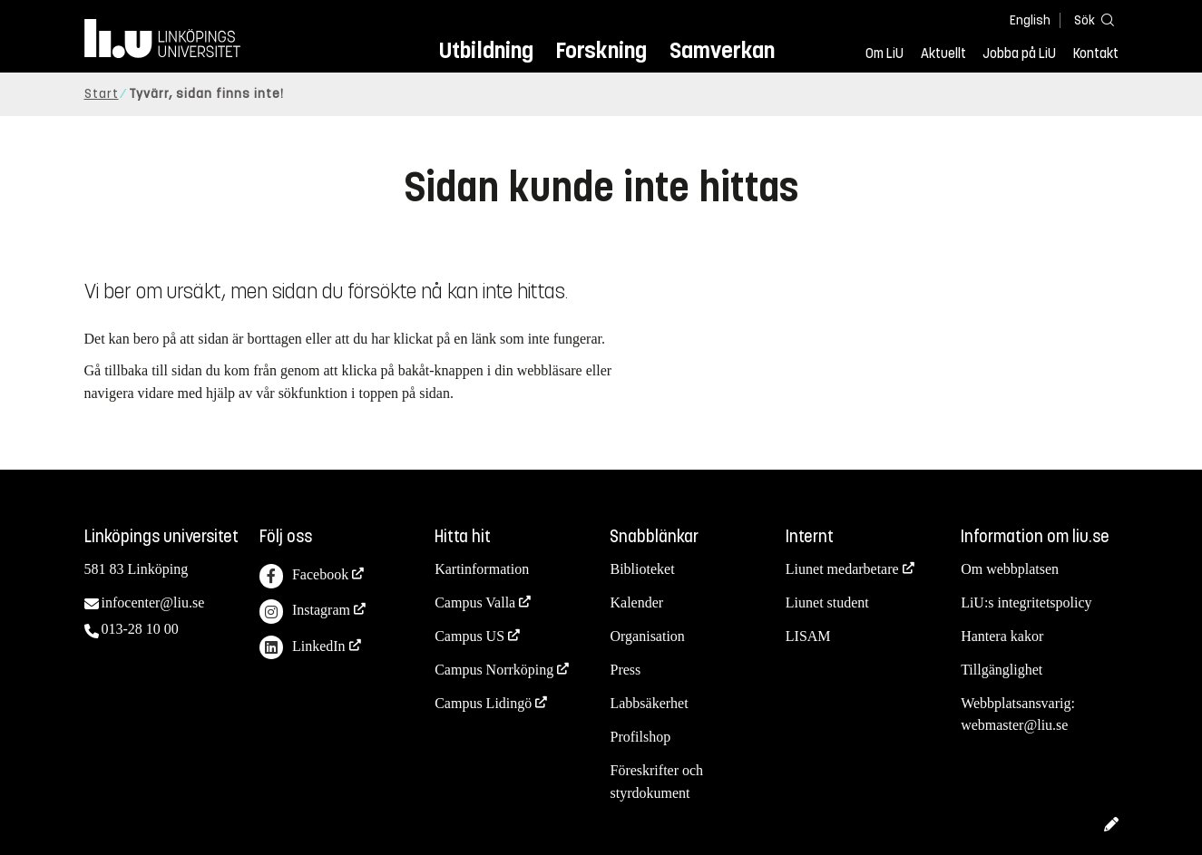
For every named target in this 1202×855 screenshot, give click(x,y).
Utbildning (486, 50)
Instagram (304, 611)
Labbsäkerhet (649, 703)
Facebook (303, 576)
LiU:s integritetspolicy (1026, 602)
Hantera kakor (1002, 636)
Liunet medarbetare (842, 569)
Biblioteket (642, 569)
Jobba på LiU (1019, 53)
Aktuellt (943, 53)
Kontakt (1096, 53)
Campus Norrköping (494, 669)
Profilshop (640, 736)
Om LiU (884, 53)
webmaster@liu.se (1014, 725)
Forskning (601, 50)
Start (101, 94)
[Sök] (1091, 19)
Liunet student (827, 602)
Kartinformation (482, 569)
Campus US (469, 636)
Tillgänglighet (1001, 669)
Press (625, 669)
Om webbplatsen (1010, 569)
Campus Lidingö (483, 703)
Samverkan (722, 50)
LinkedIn (302, 648)
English (1030, 20)
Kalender (636, 602)
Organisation (647, 636)
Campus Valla (475, 602)
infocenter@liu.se (153, 602)
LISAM (808, 636)
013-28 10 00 (140, 628)
